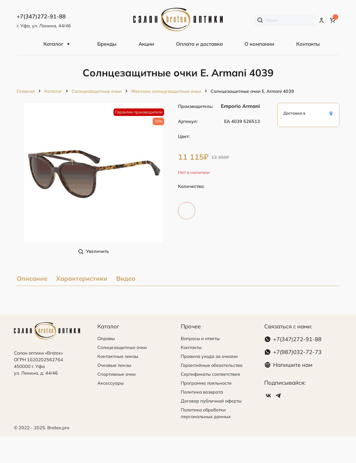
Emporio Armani (240, 106)
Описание (32, 278)
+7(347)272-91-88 (297, 339)
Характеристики (81, 278)
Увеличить (97, 251)
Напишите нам (292, 364)
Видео (125, 278)
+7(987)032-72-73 (297, 351)
